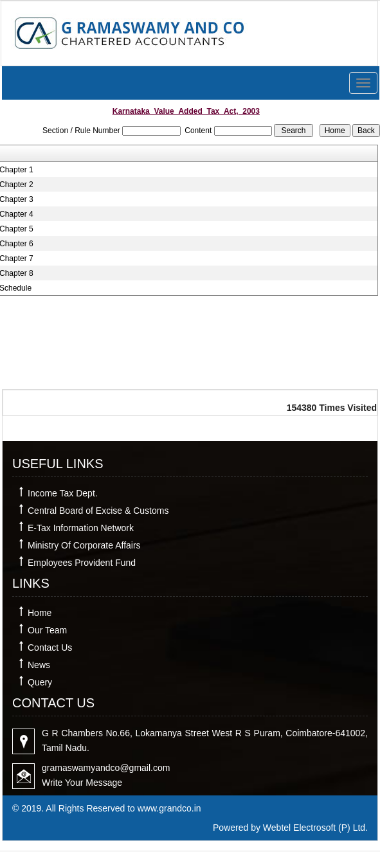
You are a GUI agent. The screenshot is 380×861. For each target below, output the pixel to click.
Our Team (47, 630)
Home (39, 613)
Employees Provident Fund (82, 562)
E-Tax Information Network (81, 528)
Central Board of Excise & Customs (98, 510)
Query (40, 682)
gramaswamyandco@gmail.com (106, 768)
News (39, 665)
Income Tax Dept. (63, 493)
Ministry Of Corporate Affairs (84, 545)
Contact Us (50, 647)
